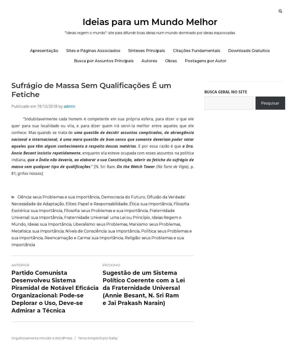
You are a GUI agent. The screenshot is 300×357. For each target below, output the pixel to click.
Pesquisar (270, 103)
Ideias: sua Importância (49, 224)
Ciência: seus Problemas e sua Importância (58, 197)
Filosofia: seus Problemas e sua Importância (106, 210)
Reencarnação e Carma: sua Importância (83, 238)
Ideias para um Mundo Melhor (150, 22)
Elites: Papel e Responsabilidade (97, 204)
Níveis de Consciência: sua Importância (102, 231)
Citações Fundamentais (196, 50)
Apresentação (44, 50)
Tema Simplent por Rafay (98, 338)
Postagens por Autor (205, 61)
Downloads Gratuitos (249, 50)
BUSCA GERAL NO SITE (225, 92)
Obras (171, 61)
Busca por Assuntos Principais (104, 61)
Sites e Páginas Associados (93, 50)
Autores (149, 61)
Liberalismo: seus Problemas (100, 224)
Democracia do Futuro (123, 197)
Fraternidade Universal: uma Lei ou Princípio (107, 217)
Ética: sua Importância (150, 204)
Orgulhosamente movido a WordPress (41, 338)
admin (69, 106)
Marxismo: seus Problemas (154, 224)
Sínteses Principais (146, 50)
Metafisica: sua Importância (37, 231)
